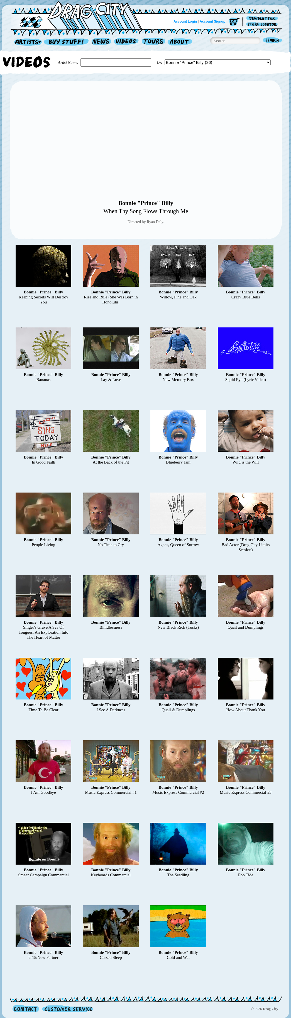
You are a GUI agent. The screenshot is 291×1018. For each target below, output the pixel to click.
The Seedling (178, 875)
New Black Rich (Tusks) (178, 627)
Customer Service (67, 1009)
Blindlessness (110, 627)
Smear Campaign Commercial (43, 875)
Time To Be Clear (43, 710)
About (180, 42)
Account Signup (212, 21)
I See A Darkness (111, 710)
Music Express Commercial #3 (245, 792)
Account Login (185, 21)
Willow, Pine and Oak (178, 297)
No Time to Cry (111, 544)
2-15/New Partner (43, 957)
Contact (25, 1009)
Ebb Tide (245, 875)
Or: (159, 63)
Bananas (43, 379)
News (102, 42)
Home (79, 15)
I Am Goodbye (43, 792)
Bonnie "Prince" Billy (145, 203)
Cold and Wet (178, 957)
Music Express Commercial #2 (178, 792)
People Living (43, 544)
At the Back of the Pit (111, 462)
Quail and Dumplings (245, 627)
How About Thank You (245, 710)
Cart (234, 22)
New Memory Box (178, 379)
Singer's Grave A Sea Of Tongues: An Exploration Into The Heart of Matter (44, 632)
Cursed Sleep (111, 957)
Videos (126, 42)
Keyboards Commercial (111, 875)
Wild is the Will (246, 462)
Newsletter (263, 18)
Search (272, 40)
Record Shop (67, 42)
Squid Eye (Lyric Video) (245, 379)
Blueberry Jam (178, 462)
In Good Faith (43, 462)
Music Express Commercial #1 (110, 792)
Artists (26, 42)
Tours (153, 42)
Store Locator (263, 24)
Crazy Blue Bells (245, 297)
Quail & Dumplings (178, 710)
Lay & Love (111, 379)
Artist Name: (68, 63)
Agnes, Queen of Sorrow (178, 544)
